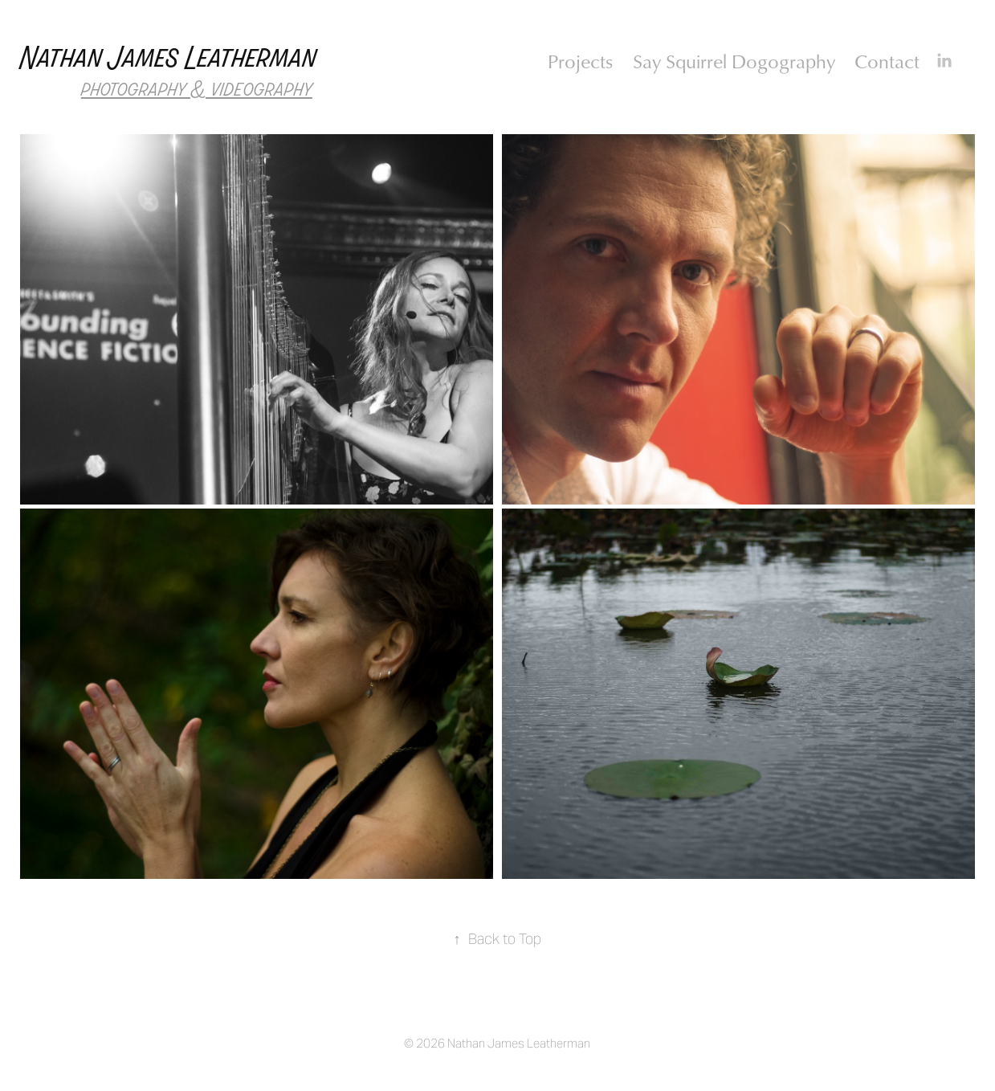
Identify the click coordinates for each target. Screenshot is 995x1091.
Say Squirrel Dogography (734, 61)
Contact (887, 61)
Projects (580, 61)
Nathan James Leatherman (168, 58)
